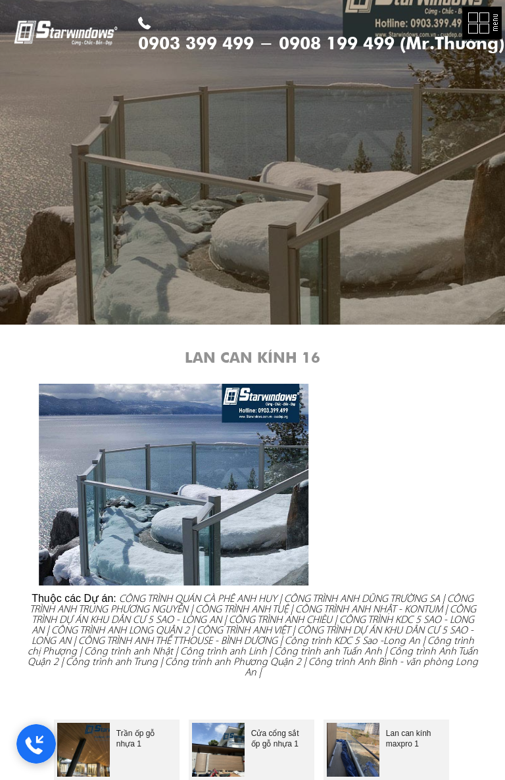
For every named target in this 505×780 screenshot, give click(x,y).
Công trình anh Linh (223, 651)
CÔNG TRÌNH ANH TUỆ (243, 609)
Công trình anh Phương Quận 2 (233, 661)
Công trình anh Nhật (128, 651)
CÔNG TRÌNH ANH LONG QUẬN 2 (120, 630)
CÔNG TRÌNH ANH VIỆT (243, 630)
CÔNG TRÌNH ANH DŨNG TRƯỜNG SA (362, 598)
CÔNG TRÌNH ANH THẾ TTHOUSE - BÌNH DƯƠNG (177, 640)
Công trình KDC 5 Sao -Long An (352, 640)
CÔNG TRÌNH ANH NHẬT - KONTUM (369, 609)
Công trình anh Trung (112, 661)
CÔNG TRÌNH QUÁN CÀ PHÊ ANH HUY (198, 598)
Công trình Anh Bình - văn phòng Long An (361, 666)
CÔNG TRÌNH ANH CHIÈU (280, 619)
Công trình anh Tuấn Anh (328, 651)
